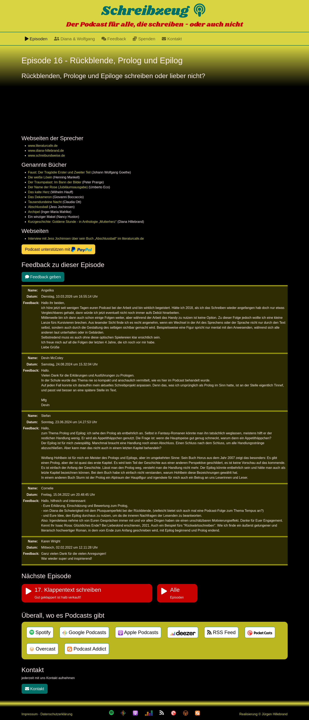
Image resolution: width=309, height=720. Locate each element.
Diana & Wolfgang (74, 38)
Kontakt (172, 38)
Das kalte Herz (39, 192)
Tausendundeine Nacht (45, 202)
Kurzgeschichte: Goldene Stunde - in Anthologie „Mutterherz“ (72, 221)
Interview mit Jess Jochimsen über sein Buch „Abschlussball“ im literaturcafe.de (86, 238)
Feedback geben (43, 277)
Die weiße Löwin (40, 177)
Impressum (30, 714)
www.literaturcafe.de (43, 145)
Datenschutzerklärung (56, 714)
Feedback (113, 38)
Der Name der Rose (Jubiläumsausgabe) (58, 187)
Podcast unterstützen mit (58, 249)
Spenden (144, 38)
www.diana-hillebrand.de (46, 150)
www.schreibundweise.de (46, 155)
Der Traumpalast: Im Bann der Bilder (55, 182)
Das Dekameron (40, 197)
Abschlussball (38, 207)
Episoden (36, 38)
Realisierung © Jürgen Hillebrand (263, 714)
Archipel (34, 212)
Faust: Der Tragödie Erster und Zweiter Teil (59, 172)
